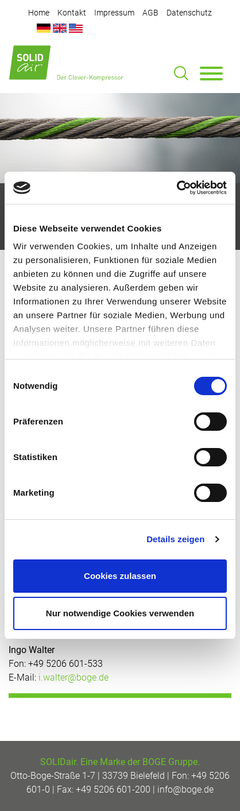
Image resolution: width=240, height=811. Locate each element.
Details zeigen (175, 539)
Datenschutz (189, 13)
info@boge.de (185, 789)
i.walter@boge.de (73, 677)
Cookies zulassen (120, 576)
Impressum (114, 13)
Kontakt (71, 13)
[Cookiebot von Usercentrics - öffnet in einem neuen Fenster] (176, 187)
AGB (150, 13)
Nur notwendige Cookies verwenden (120, 613)
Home (38, 13)
